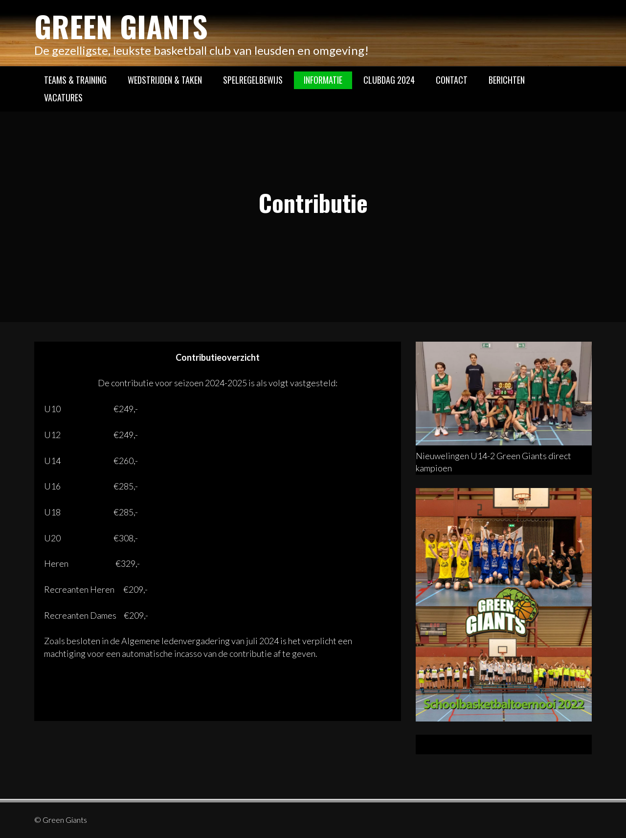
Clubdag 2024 (389, 79)
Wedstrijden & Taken (165, 79)
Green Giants (121, 25)
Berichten (507, 79)
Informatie (323, 79)
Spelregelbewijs (253, 79)
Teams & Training (75, 79)
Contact (452, 79)
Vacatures (63, 97)
